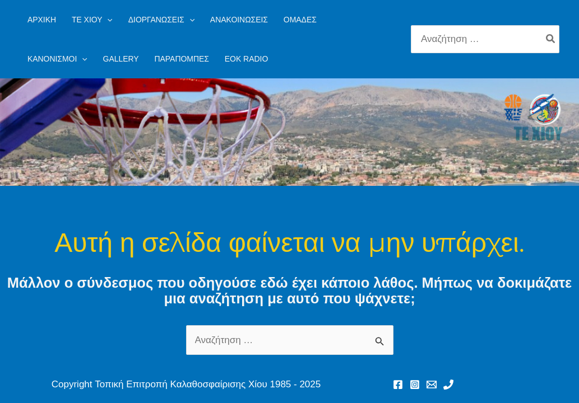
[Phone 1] (448, 384)
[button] (92, 19)
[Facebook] (398, 384)
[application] (107, 19)
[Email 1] (432, 384)
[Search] (551, 39)
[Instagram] (415, 384)
